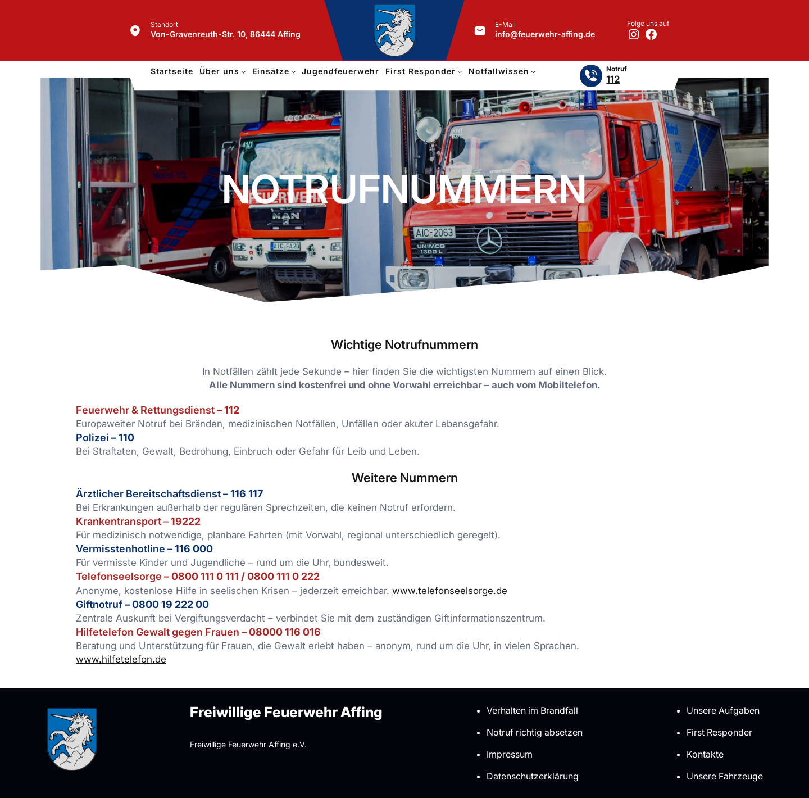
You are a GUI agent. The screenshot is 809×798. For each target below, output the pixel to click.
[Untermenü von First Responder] (459, 71)
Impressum (510, 754)
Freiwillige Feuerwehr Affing (286, 712)
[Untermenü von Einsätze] (293, 71)
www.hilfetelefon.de (121, 659)
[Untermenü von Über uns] (243, 71)
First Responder (719, 732)
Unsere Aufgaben (723, 710)
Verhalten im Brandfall (532, 710)
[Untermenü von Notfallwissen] (533, 71)
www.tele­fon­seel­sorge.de (449, 590)
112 (613, 79)
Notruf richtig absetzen (535, 732)
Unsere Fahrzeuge (725, 776)
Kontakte (705, 754)
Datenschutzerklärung (533, 776)
